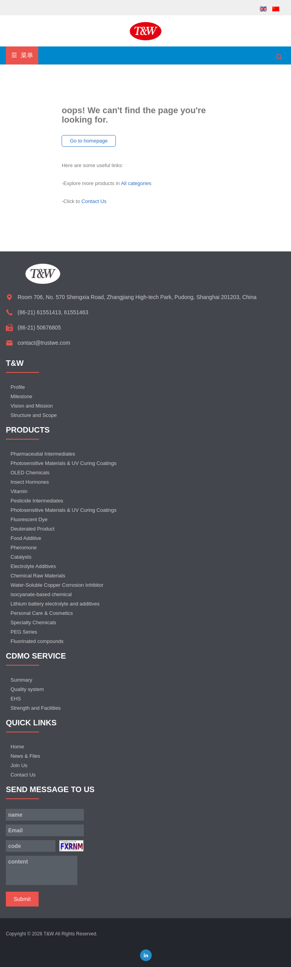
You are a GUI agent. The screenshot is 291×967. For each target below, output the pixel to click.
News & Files (25, 756)
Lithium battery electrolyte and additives (55, 604)
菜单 (22, 55)
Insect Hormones (30, 482)
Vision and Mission (32, 406)
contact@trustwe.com (44, 343)
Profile (18, 387)
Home (17, 747)
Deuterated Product (33, 529)
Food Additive (26, 538)
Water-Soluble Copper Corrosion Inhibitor (57, 585)
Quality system (27, 689)
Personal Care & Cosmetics (42, 613)
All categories (136, 183)
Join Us (19, 765)
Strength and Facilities (36, 708)
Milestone (21, 396)
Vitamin (19, 491)
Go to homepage (89, 141)
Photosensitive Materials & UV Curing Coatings (64, 463)
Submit (22, 899)
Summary (21, 680)
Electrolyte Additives (33, 566)
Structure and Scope (34, 415)
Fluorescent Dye (29, 519)
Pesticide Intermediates (37, 501)
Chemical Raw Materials (38, 576)
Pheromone (24, 547)
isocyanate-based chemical (41, 594)
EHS (16, 699)
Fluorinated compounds (37, 641)
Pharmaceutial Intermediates (43, 454)
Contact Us (94, 201)
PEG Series (24, 632)
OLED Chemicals (30, 472)
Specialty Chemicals (33, 622)
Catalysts (21, 557)
